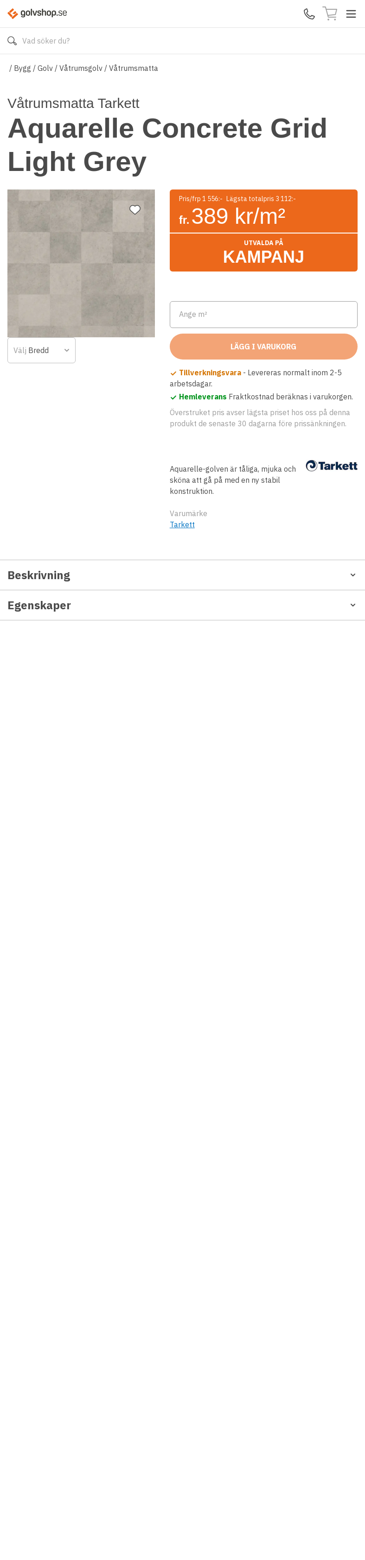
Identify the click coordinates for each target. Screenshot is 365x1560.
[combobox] (214, 319)
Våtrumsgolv (80, 68)
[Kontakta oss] (309, 14)
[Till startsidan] (37, 13)
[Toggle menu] (351, 13)
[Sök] (12, 40)
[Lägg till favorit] (135, 115)
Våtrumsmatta (133, 68)
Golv (45, 68)
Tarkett (182, 584)
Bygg (22, 68)
